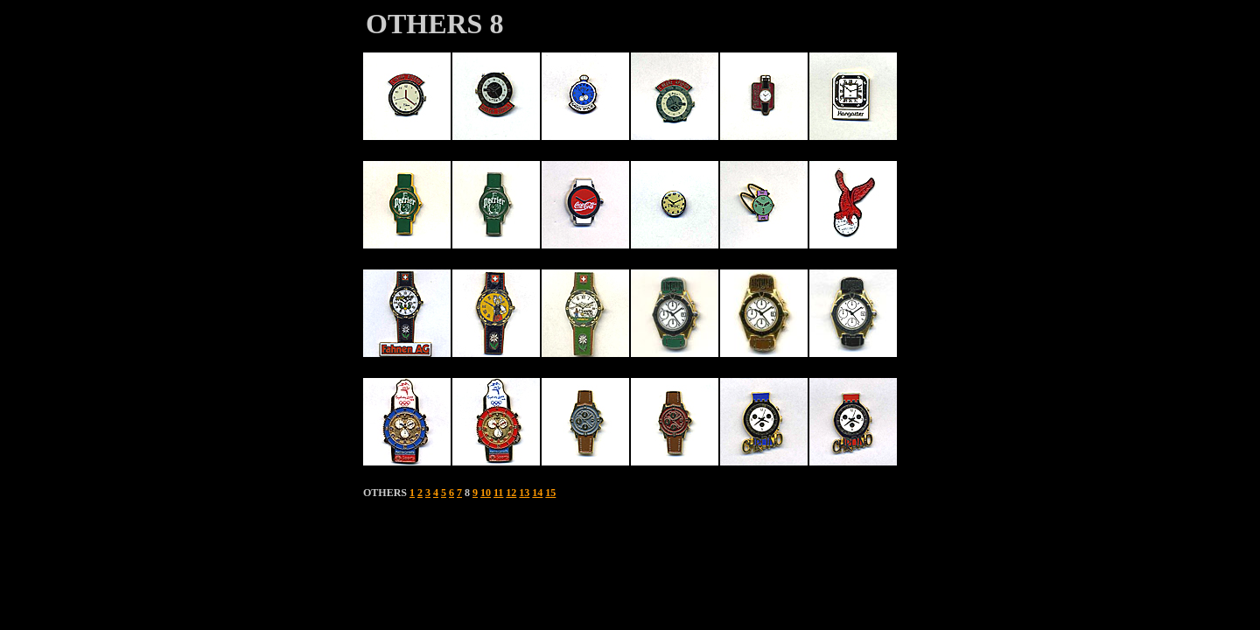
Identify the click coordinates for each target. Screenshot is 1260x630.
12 (511, 492)
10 (485, 492)
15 (550, 492)
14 (537, 492)
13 (524, 492)
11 (498, 492)
